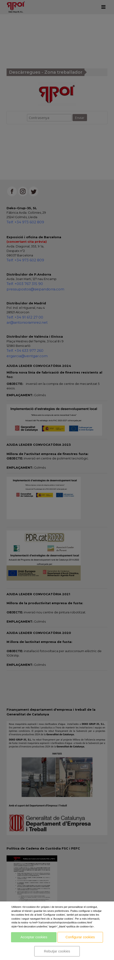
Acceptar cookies (33, 937)
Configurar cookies (80, 937)
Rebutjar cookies (57, 951)
